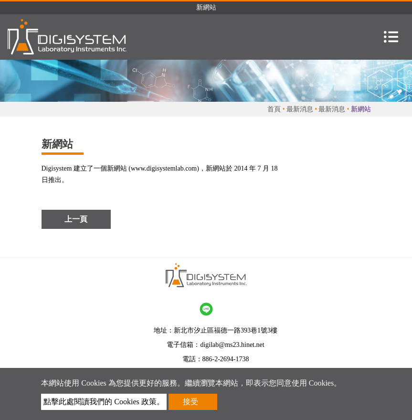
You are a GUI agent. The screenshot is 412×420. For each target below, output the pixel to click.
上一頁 (75, 219)
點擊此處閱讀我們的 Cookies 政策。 (103, 402)
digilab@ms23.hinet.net (232, 344)
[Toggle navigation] (391, 36)
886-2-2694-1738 (225, 359)
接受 (190, 402)
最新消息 (299, 109)
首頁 (274, 109)
